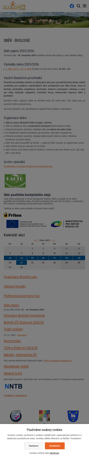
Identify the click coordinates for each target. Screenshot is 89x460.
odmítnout (54, 453)
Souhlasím (55, 446)
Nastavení (33, 446)
